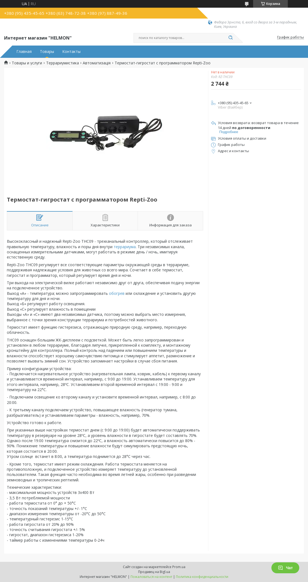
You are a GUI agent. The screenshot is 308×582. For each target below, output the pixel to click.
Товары (47, 51)
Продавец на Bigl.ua (154, 571)
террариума (125, 246)
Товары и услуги (27, 63)
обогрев (117, 293)
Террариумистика (62, 63)
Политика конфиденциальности (202, 576)
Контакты (71, 51)
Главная (24, 51)
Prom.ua (178, 567)
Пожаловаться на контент (151, 576)
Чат (285, 567)
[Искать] (230, 38)
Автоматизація (97, 63)
